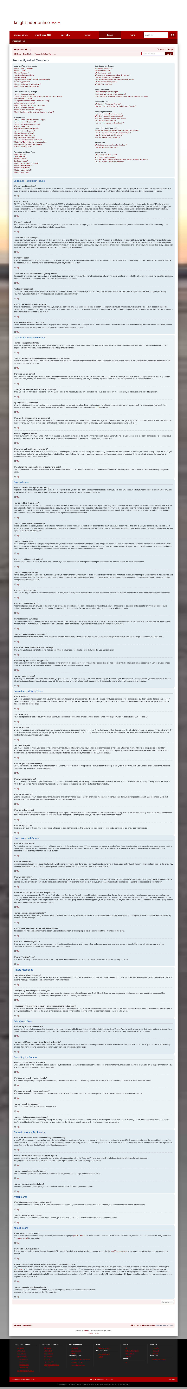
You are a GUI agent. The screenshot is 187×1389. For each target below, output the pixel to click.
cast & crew (21, 1353)
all (126, 1348)
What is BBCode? (20, 154)
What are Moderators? (103, 70)
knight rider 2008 (43, 35)
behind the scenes (131, 1351)
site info (172, 1379)
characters (21, 1351)
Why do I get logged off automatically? (27, 84)
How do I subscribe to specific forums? (109, 135)
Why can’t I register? (21, 73)
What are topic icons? (21, 172)
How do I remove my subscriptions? (108, 137)
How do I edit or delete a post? (25, 122)
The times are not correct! (23, 98)
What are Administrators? (104, 68)
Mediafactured (124, 1384)
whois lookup (19, 1269)
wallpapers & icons (159, 1359)
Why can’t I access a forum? (24, 133)
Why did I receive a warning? (24, 138)
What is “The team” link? (103, 84)
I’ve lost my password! (22, 82)
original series (21, 35)
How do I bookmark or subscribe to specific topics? (113, 133)
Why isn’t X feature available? (105, 157)
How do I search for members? (106, 120)
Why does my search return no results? (109, 116)
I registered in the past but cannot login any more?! (32, 79)
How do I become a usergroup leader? (108, 77)
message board (18, 41)
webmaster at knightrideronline (23, 1379)
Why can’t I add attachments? (24, 135)
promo (73, 1353)
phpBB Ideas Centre (119, 1251)
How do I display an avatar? (24, 107)
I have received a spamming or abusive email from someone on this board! (121, 96)
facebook (156, 1351)
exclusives (48, 1356)
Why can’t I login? (20, 77)
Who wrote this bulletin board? (106, 155)
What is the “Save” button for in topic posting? (30, 142)
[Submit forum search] (169, 53)
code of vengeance (78, 1365)
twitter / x (156, 1348)
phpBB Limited (79, 1236)
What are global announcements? (26, 163)
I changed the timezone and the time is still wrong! (32, 101)
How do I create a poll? (22, 126)
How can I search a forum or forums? (108, 114)
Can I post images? (21, 161)
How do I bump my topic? (23, 146)
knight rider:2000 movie (25, 1371)
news (87, 35)
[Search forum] (153, 53)
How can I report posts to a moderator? (28, 140)
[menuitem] (28, 49)
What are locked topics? (22, 170)
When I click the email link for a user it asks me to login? (34, 112)
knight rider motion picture (80, 1359)
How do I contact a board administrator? (109, 162)
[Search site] (155, 35)
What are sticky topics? (22, 168)
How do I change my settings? (24, 94)
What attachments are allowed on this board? (111, 145)
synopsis (20, 1348)
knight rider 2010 (77, 1362)
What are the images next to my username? (29, 105)
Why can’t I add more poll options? (26, 128)
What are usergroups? (103, 73)
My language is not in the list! (24, 103)
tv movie (47, 1359)
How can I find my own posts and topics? (109, 123)
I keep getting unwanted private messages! (110, 94)
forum (110, 35)
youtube (155, 1353)
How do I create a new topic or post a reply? (29, 120)
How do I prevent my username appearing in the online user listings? (38, 96)
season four (23, 1367)
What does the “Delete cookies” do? (26, 86)
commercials (130, 1353)
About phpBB (23, 1238)
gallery (100, 1357)
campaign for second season (51, 1366)
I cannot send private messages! (106, 92)
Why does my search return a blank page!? (110, 118)
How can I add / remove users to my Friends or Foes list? (115, 106)
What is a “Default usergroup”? (106, 82)
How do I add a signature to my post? (27, 124)
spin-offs (65, 35)
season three (24, 1365)
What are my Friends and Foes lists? (108, 104)
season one (23, 1359)
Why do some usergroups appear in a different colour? (114, 79)
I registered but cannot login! (24, 75)
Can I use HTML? (20, 156)
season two (23, 1362)
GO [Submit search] (172, 35)
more (132, 35)
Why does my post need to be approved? (28, 144)
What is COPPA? (20, 70)
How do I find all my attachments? (107, 147)
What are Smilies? (20, 159)
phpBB (97, 407)
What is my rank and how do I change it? (28, 110)
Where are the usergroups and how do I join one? (112, 75)
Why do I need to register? (23, 68)
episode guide (22, 1356)
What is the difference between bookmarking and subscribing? (117, 130)
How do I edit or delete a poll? (24, 131)
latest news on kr (104, 1348)
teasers (128, 1356)
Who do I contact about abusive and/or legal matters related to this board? (121, 159)
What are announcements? (23, 165)
